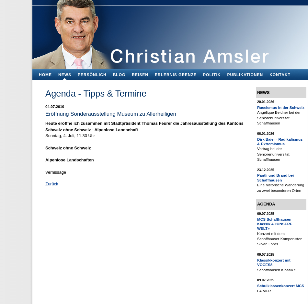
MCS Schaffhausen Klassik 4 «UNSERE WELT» (274, 224)
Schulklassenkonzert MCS (280, 286)
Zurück (51, 183)
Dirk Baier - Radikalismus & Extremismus (280, 141)
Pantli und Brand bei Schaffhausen (275, 177)
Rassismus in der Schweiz (280, 107)
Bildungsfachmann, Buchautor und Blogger (170, 32)
